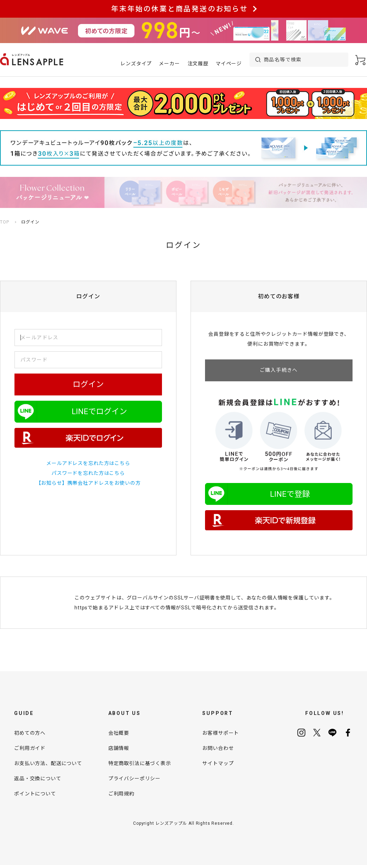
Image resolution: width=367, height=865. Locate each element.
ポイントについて (35, 794)
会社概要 (118, 733)
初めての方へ (30, 733)
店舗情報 (118, 748)
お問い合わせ (218, 748)
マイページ (229, 63)
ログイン (88, 384)
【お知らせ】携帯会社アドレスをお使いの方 (88, 483)
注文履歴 (198, 63)
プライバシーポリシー (134, 778)
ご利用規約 (121, 794)
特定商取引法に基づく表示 (139, 763)
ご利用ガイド (30, 748)
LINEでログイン (99, 411)
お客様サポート (220, 733)
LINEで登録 (290, 494)
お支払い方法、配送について (48, 763)
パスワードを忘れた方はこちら (88, 473)
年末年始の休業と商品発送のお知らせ (179, 9)
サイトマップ (218, 763)
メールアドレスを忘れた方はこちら (88, 463)
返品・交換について (37, 778)
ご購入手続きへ (279, 370)
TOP (4, 222)
